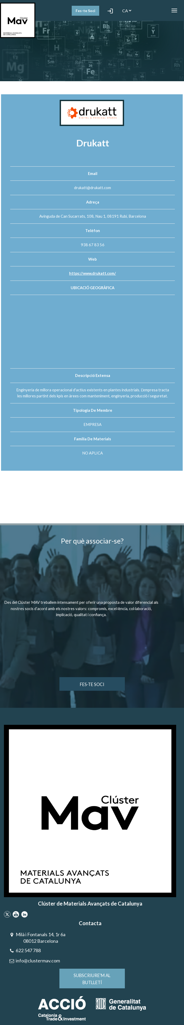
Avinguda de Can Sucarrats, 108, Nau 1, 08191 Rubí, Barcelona (92, 216)
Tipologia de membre (92, 410)
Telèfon (92, 230)
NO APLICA (92, 453)
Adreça (92, 202)
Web (92, 259)
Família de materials (92, 438)
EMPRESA (92, 424)
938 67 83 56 (92, 244)
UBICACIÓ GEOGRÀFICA (92, 287)
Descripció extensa (92, 375)
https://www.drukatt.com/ (93, 273)
